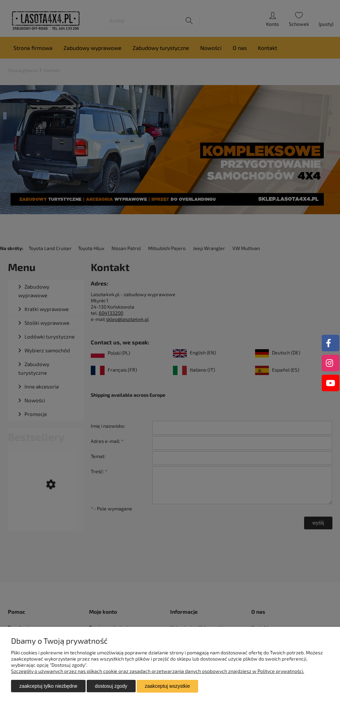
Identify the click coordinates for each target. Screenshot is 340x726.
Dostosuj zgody (111, 686)
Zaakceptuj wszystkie (167, 686)
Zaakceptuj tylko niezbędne (48, 686)
